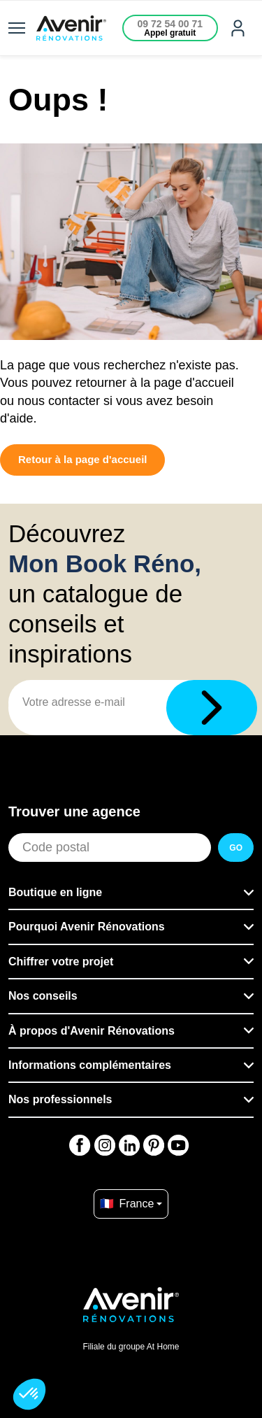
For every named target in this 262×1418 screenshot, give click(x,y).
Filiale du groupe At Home (130, 1347)
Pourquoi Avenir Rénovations (86, 927)
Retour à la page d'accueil (82, 459)
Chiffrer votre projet (60, 961)
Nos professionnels (60, 1099)
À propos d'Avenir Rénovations (91, 1031)
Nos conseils (43, 996)
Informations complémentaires (89, 1065)
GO (235, 848)
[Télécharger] (211, 708)
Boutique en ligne (55, 892)
